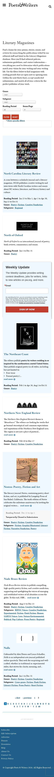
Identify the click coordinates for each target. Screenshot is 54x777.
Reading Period (9, 106)
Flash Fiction (30, 613)
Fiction (21, 204)
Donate (4, 740)
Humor (40, 613)
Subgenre (7, 98)
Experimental (10, 613)
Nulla (7, 647)
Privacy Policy (7, 758)
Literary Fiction (11, 685)
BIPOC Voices (21, 609)
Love (20, 616)
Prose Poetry (29, 619)
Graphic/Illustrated (31, 525)
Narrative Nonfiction (20, 528)
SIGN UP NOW (27, 309)
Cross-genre (20, 682)
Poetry (14, 204)
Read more (8, 379)
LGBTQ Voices (10, 616)
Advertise (5, 737)
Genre (5, 91)
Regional (19, 207)
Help (3, 747)
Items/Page (28, 106)
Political (7, 619)
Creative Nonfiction (34, 204)
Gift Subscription (8, 733)
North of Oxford (13, 235)
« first (17, 697)
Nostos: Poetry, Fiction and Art (22, 486)
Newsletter (6, 744)
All (39, 706)
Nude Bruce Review (15, 578)
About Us (5, 751)
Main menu (4, 5)
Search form (50, 6)
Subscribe (5, 729)
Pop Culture (17, 619)
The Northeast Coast (16, 354)
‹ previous (27, 697)
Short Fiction (37, 685)
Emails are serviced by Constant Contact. (32, 303)
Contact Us (6, 755)
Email (8, 286)
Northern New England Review (22, 413)
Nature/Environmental (33, 616)
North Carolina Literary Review (22, 173)
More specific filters (16, 120)
